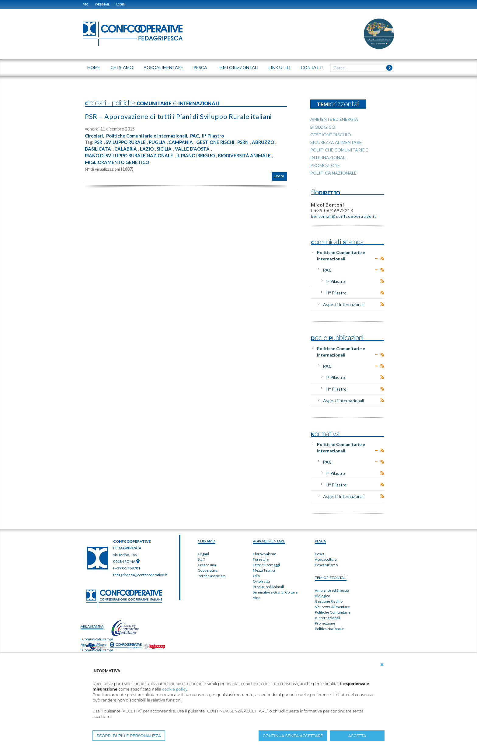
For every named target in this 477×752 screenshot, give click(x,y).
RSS (382, 258)
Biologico (322, 596)
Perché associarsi (212, 575)
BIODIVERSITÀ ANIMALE (255, 164)
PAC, (201, 145)
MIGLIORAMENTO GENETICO (119, 171)
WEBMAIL (102, 4)
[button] (382, 664)
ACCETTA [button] (357, 735)
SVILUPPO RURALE (128, 151)
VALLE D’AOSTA (225, 158)
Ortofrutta (261, 581)
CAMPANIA (187, 151)
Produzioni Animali (268, 586)
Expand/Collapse (376, 258)
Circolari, (95, 145)
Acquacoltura (326, 559)
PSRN (253, 151)
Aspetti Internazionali (343, 304)
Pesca (320, 554)
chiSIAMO (206, 541)
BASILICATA (125, 158)
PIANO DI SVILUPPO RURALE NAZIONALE (132, 164)
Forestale (261, 559)
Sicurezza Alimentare (332, 606)
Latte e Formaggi (266, 564)
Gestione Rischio (329, 601)
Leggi (279, 186)
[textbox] (360, 68)
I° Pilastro (335, 281)
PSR (98, 151)
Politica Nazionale (329, 628)
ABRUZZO (97, 158)
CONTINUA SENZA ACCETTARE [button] (293, 735)
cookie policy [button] (174, 689)
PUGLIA (162, 151)
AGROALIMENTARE (269, 541)
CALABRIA (154, 158)
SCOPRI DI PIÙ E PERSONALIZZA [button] (129, 735)
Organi (203, 554)
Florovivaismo (264, 554)
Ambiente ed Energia (332, 590)
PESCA (320, 541)
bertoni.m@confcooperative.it (343, 216)
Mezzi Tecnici (264, 570)
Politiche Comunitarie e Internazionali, (151, 145)
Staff (201, 559)
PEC (85, 4)
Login (120, 4)
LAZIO (176, 158)
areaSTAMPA (92, 626)
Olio (256, 575)
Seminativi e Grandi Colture (275, 592)
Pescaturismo (326, 564)
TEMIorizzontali (330, 577)
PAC (327, 270)
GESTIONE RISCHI (223, 151)
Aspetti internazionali (343, 400)
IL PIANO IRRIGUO (204, 164)
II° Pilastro (220, 145)
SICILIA (195, 158)
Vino (256, 597)
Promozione (325, 623)
